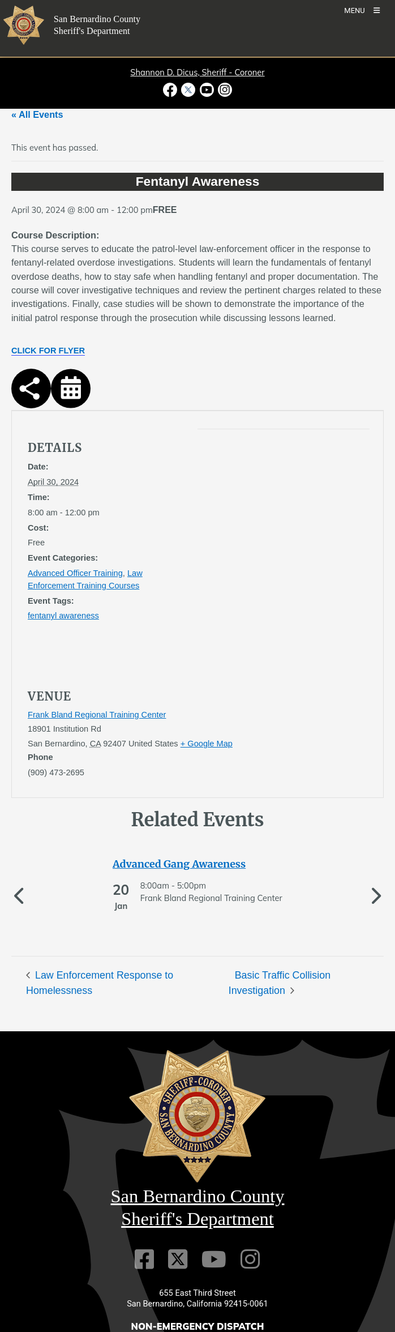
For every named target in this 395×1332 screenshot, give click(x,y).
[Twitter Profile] (177, 1298)
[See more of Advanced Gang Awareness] (197, 864)
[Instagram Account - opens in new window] (224, 90)
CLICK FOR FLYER (48, 350)
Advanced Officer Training (75, 573)
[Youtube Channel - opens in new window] (207, 90)
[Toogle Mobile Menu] (362, 10)
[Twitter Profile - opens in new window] (188, 90)
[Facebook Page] (144, 1298)
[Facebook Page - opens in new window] (171, 90)
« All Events (37, 114)
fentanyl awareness (63, 615)
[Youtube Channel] (213, 1298)
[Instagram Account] (250, 1298)
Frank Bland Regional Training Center (97, 714)
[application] (248, 544)
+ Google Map (207, 743)
